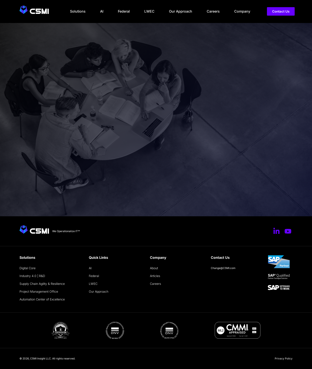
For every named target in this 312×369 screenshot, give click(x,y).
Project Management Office (39, 291)
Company (242, 11)
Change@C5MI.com (223, 268)
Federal (124, 11)
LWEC (149, 11)
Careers (213, 11)
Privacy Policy (283, 358)
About (154, 268)
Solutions (78, 11)
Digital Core (28, 268)
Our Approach (180, 11)
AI (101, 11)
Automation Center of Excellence (42, 299)
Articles (155, 276)
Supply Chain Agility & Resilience (42, 283)
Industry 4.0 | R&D (32, 276)
